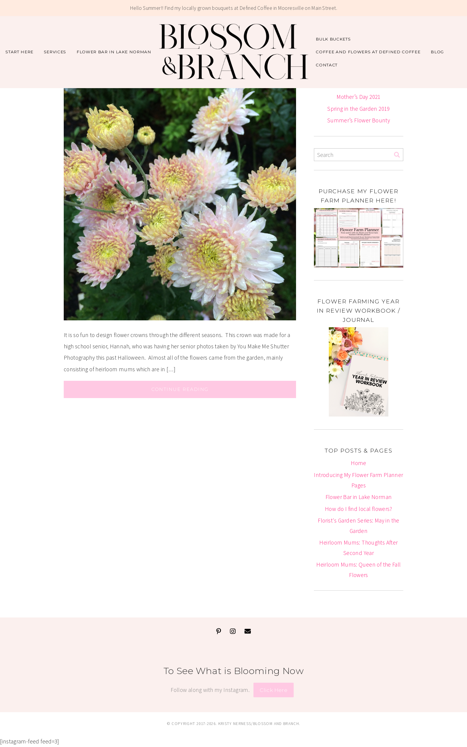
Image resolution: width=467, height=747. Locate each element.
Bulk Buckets (333, 39)
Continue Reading (179, 389)
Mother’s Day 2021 (359, 96)
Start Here (19, 51)
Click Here (273, 690)
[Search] (397, 155)
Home (358, 463)
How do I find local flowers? (358, 508)
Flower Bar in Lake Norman (114, 51)
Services (55, 51)
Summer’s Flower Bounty (358, 120)
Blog (437, 51)
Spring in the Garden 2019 (358, 108)
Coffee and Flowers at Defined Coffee (368, 51)
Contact (326, 65)
